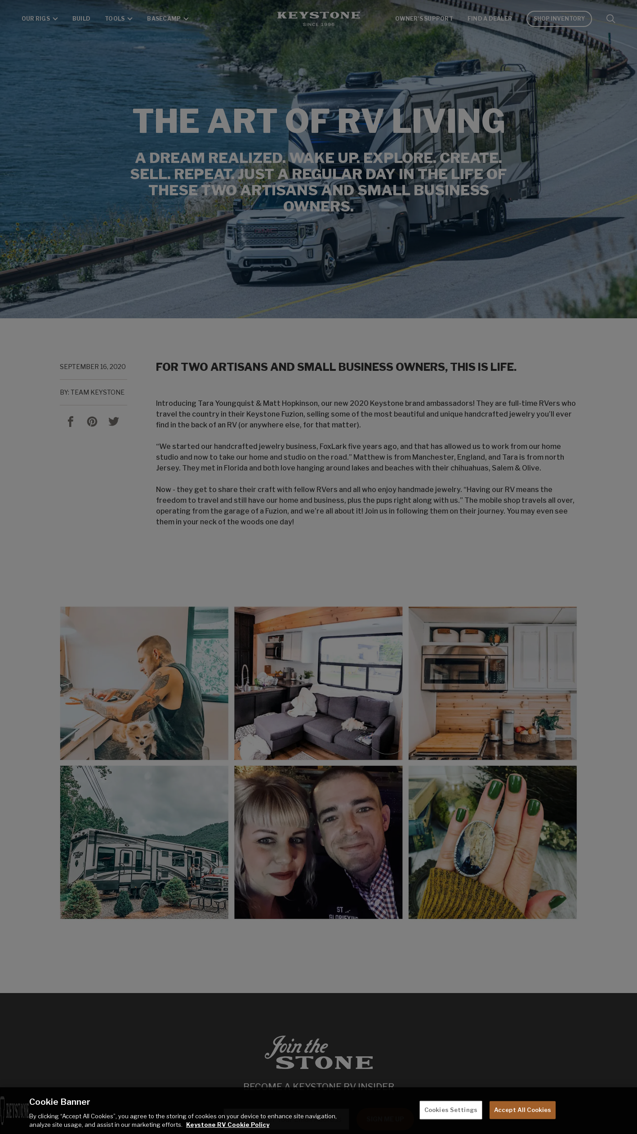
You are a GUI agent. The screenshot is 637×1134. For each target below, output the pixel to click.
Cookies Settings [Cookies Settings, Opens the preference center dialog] (450, 1109)
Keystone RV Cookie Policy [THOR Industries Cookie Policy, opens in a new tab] (227, 1124)
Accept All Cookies (522, 1109)
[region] (318, 1110)
